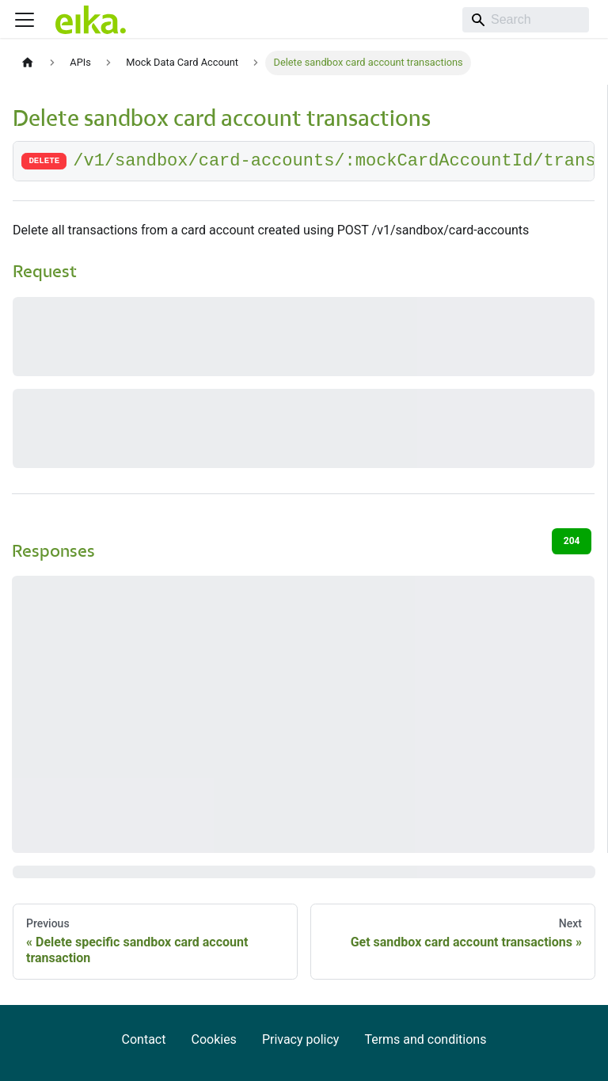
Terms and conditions (425, 1039)
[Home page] (28, 63)
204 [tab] (572, 540)
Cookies (213, 1039)
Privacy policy (301, 1039)
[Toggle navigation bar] (24, 20)
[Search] (525, 19)
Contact (144, 1039)
